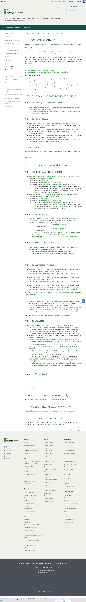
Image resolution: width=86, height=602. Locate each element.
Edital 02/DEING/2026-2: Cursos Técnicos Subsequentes (47, 196)
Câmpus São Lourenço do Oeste (52, 490)
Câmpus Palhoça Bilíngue (50, 481)
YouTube (8, 460)
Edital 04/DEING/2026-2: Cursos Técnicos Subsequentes (47, 249)
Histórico (26, 444)
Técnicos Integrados (29, 494)
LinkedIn (8, 458)
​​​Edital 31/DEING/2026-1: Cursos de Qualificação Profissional (48, 271)
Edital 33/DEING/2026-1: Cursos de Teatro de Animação (47, 288)
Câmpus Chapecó (48, 452)
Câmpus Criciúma (48, 455)
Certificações (67, 480)
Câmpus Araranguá (49, 444)
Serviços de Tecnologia (70, 466)
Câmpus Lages (48, 479)
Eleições (26, 473)
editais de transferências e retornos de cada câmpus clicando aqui (52, 413)
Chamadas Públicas (69, 488)
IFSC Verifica (67, 513)
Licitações (26, 471)
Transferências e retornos (30, 516)
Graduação (27, 502)
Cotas (25, 535)
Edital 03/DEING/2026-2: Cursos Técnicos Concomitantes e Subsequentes (53, 221)
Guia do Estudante (69, 444)
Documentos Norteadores (30, 458)
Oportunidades (68, 461)
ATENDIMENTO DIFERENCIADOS (51, 184)
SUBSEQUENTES (58, 231)
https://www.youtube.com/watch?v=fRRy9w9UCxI (53, 317)
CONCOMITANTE (58, 227)
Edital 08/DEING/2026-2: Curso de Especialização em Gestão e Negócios (52, 137)
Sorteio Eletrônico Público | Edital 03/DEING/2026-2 (63, 235)
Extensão (66, 486)
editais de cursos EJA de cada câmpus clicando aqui (47, 402)
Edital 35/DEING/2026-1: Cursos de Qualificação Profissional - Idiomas (52, 310)
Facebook (8, 452)
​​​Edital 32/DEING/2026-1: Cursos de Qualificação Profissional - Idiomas (52, 279)
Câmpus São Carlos (49, 484)
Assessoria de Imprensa (70, 505)
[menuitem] (6, 18)
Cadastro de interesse (29, 552)
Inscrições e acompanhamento (32, 542)
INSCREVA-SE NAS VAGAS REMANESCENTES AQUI (41, 154)
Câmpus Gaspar (48, 466)
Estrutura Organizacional (30, 452)
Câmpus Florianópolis (49, 458)
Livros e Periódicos (69, 521)
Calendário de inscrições (30, 529)
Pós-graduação (28, 510)
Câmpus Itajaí (47, 469)
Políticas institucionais (29, 461)
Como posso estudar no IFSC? (31, 527)
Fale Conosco (67, 497)
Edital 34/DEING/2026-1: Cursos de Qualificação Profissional (48, 304)
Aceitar (62, 598)
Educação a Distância (29, 513)
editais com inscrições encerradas (51, 427)
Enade (65, 469)
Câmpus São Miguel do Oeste (51, 492)
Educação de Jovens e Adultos (31, 508)
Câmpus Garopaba (49, 463)
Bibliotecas (67, 450)
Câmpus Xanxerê (48, 503)
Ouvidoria (26, 450)
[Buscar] (80, 10)
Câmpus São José (48, 487)
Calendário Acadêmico (70, 452)
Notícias (66, 502)
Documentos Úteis (68, 458)
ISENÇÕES (44, 182)
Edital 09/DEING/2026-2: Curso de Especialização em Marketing (49, 142)
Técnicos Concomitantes (30, 497)
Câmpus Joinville (48, 476)
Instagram (8, 455)
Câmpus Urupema (48, 500)
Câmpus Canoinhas (49, 450)
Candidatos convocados (66, 255)
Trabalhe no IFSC (28, 468)
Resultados (27, 524)
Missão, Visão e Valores (30, 447)
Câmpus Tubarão (48, 498)
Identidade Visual (68, 524)
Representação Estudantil (70, 471)
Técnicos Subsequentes (30, 500)
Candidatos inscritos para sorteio (43, 275)
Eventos (66, 519)
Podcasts (66, 516)
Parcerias (26, 521)
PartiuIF (26, 519)
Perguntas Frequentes (70, 500)
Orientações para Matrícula (31, 545)
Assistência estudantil (69, 447)
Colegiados (27, 455)
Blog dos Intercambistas (70, 510)
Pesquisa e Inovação (69, 483)
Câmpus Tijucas (48, 495)
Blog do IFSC (67, 508)
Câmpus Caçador (48, 447)
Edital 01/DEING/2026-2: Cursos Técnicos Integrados (46, 178)
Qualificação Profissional (30, 505)
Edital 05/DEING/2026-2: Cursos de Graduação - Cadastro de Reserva (51, 109)
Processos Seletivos (29, 532)
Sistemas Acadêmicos (69, 463)
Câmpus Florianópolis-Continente (52, 461)
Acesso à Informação (29, 476)
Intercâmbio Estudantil (70, 455)
